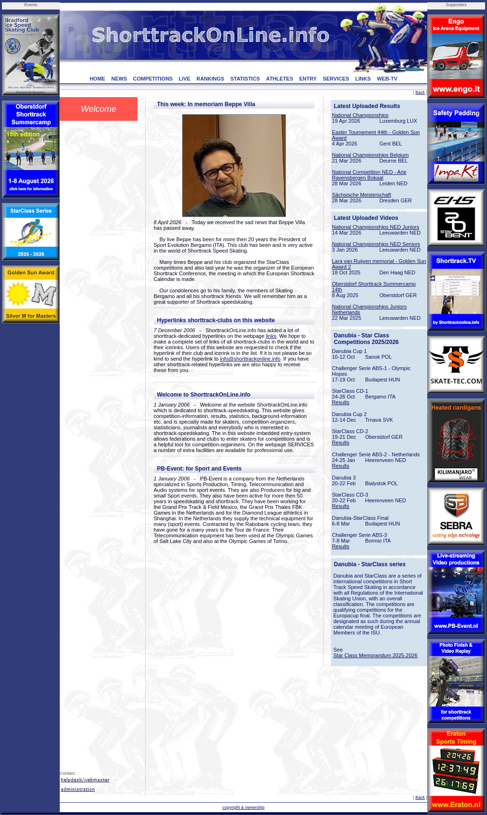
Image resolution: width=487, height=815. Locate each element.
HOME (97, 79)
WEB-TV (387, 79)
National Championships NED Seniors (376, 244)
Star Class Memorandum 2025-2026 (375, 655)
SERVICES (336, 79)
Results (340, 402)
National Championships (360, 115)
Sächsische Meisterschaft (361, 195)
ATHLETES (279, 79)
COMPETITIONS (153, 79)
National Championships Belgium (370, 155)
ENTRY (308, 79)
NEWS (119, 79)
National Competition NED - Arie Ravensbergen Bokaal (369, 175)
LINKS (363, 79)
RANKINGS (210, 79)
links (271, 336)
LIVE (184, 79)
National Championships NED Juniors (375, 227)
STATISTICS (245, 79)
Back (420, 92)
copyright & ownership (243, 807)
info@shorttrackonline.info (250, 359)
